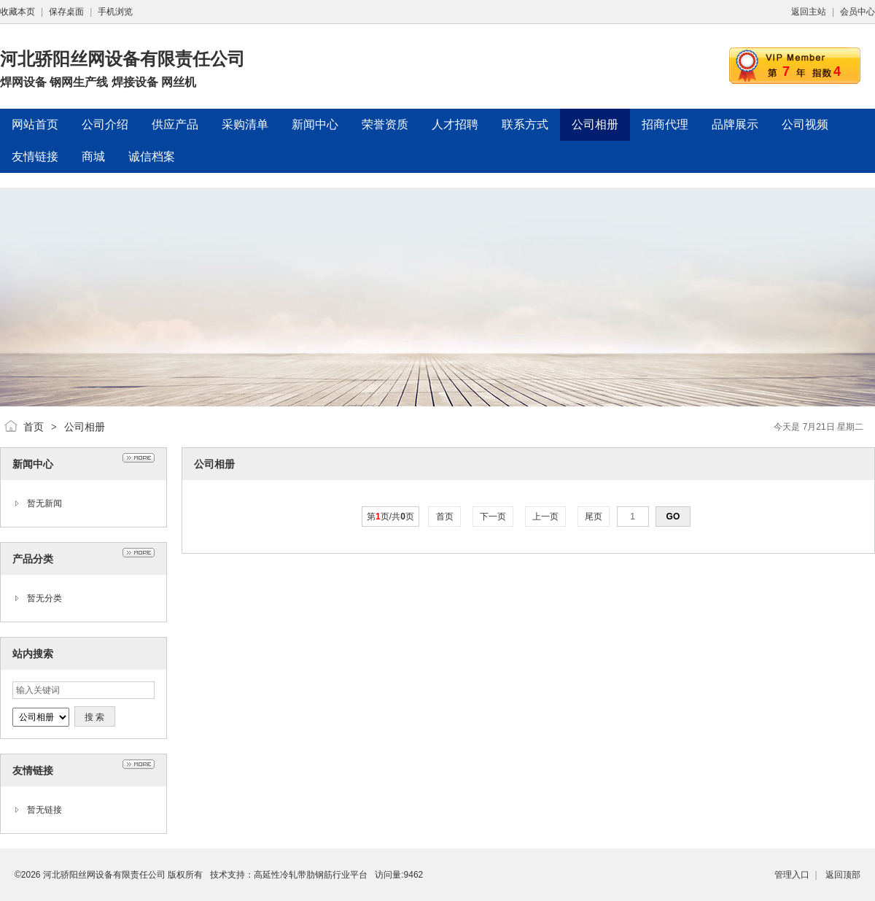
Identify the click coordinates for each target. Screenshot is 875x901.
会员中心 (857, 12)
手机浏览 (115, 12)
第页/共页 (390, 516)
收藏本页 (17, 12)
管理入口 (791, 875)
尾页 (594, 516)
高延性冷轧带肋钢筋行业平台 (311, 875)
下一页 (493, 516)
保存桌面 (66, 12)
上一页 (545, 516)
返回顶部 (842, 875)
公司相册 (84, 427)
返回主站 (808, 12)
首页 (33, 427)
